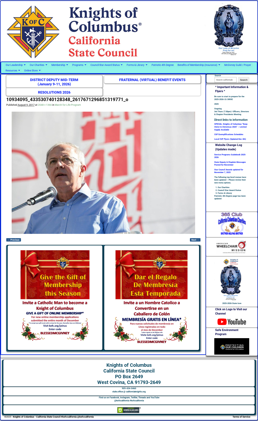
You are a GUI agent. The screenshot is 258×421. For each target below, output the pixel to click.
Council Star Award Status (105, 65)
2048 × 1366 (45, 104)
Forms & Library (135, 65)
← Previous (14, 240)
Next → (195, 240)
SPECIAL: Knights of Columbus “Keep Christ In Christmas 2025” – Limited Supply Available (230, 127)
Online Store (31, 70)
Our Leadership (14, 65)
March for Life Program (68, 104)
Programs (77, 65)
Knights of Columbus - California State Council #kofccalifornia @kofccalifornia (53, 416)
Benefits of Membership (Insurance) (197, 65)
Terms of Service (241, 416)
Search (243, 80)
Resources (11, 70)
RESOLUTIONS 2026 (54, 92)
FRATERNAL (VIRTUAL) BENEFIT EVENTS (152, 80)
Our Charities (37, 65)
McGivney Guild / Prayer (237, 65)
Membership (58, 65)
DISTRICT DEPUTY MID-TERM (54, 80)
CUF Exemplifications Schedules (228, 134)
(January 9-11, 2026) (54, 84)
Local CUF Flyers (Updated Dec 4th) (230, 139)
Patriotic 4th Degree (163, 65)
